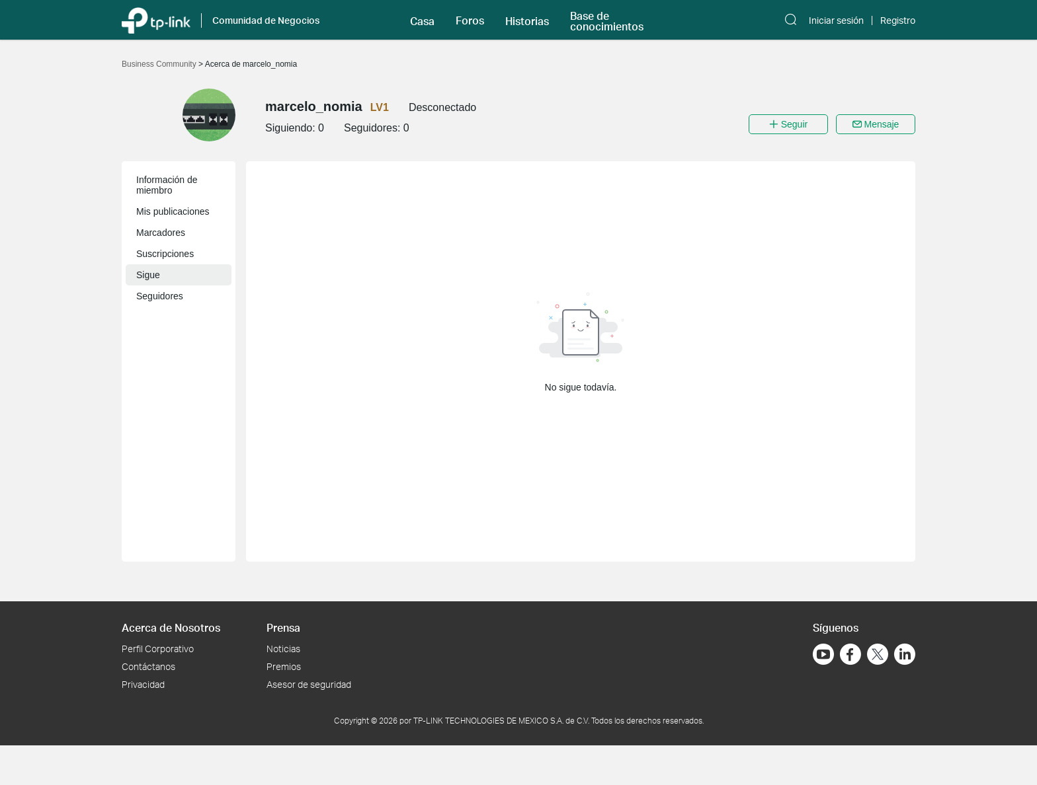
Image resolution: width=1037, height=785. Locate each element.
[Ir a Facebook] (850, 654)
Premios (284, 666)
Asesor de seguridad (309, 684)
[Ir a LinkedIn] (904, 654)
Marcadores (160, 232)
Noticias (283, 648)
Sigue (148, 275)
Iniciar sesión (836, 20)
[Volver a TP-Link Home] (156, 19)
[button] (422, 20)
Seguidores (159, 296)
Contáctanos (148, 666)
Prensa (283, 627)
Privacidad (143, 684)
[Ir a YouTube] (823, 654)
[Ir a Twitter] (877, 655)
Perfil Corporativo (158, 648)
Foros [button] (470, 20)
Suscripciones (165, 253)
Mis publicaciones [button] (173, 211)
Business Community (160, 64)
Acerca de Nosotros (171, 627)
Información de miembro (167, 185)
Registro (897, 20)
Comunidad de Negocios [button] (265, 20)
